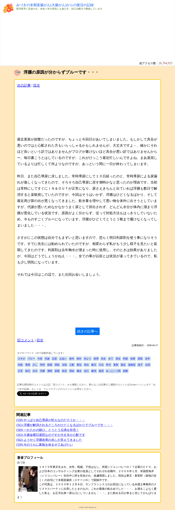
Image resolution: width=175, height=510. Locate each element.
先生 (103, 358)
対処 (20, 364)
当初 (64, 364)
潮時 (49, 371)
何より (87, 358)
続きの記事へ (87, 331)
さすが (21, 358)
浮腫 (42, 371)
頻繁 (125, 371)
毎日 (27, 371)
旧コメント (25, 340)
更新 (115, 364)
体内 (71, 358)
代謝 (47, 358)
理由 (71, 371)
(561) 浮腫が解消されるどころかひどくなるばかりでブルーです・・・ (64, 425)
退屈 (101, 371)
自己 (86, 371)
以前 (54, 358)
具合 (118, 358)
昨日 (108, 364)
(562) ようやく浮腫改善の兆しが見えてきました (49, 440)
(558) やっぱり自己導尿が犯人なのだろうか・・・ (50, 420)
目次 (36, 85)
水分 (35, 371)
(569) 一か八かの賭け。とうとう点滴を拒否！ (47, 430)
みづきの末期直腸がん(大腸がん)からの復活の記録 (55, 5)
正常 (20, 371)
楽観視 (131, 364)
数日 (93, 364)
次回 (147, 364)
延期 (49, 364)
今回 (39, 358)
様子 (140, 364)
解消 (93, 371)
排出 (86, 364)
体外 (79, 358)
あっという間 (113, 371)
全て (110, 358)
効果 (132, 358)
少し (35, 364)
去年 (147, 358)
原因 (140, 358)
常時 (42, 364)
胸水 (79, 371)
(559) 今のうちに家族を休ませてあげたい (44, 444)
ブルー (31, 358)
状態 (57, 371)
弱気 (57, 364)
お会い (63, 358)
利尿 (125, 358)
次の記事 (24, 85)
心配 (71, 364)
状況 (64, 371)
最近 (123, 364)
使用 (96, 358)
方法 (101, 364)
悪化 (79, 364)
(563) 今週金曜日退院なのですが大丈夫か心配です (50, 435)
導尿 (27, 364)
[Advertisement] (87, 37)
